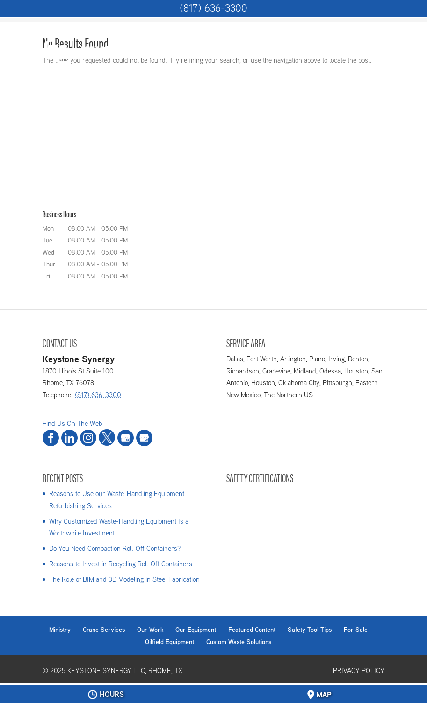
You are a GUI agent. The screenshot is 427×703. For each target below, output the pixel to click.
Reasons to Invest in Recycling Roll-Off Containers (120, 564)
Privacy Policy (358, 670)
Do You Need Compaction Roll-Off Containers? (115, 548)
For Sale (356, 629)
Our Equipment (195, 629)
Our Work (150, 629)
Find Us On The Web (72, 423)
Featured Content (251, 629)
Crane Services (104, 629)
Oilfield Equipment (169, 641)
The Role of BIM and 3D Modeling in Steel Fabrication (124, 579)
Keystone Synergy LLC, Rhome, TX (124, 670)
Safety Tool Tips (310, 629)
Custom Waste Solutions (238, 641)
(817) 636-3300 (213, 7)
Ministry (60, 629)
